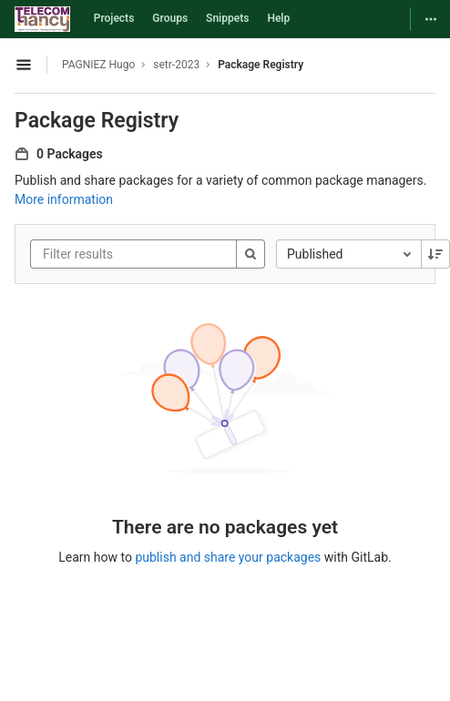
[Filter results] (152, 254)
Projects (114, 18)
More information (64, 199)
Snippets (227, 18)
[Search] (250, 254)
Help (278, 18)
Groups (170, 18)
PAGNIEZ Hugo (98, 64)
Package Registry (260, 64)
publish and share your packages (228, 557)
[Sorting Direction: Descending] (435, 254)
